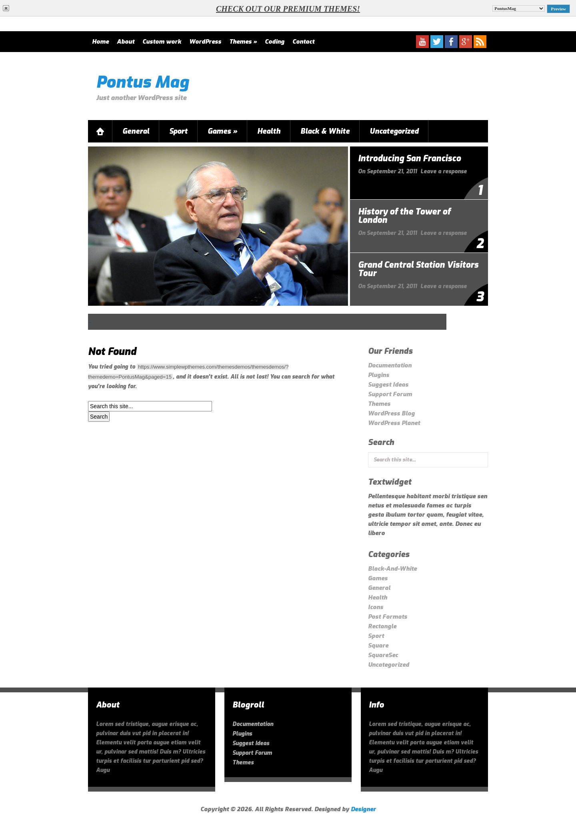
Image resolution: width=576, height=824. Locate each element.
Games (222, 131)
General (135, 131)
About (125, 42)
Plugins (378, 375)
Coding (274, 42)
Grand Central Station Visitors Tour (418, 269)
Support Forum (390, 394)
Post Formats (387, 617)
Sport (178, 131)
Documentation (390, 365)
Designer (363, 809)
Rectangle (382, 626)
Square (378, 646)
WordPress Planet (394, 423)
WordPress (205, 42)
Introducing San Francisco (409, 158)
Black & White (325, 131)
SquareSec (383, 655)
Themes (243, 42)
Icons (375, 607)
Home (100, 42)
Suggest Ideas (388, 385)
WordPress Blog (391, 413)
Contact (303, 42)
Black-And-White (392, 569)
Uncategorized (394, 131)
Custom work (161, 42)
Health (268, 131)
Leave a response (443, 171)
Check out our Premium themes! (288, 8)
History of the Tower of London (404, 216)
